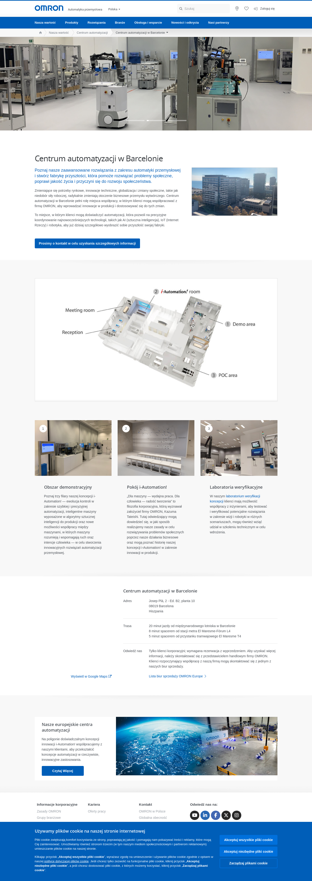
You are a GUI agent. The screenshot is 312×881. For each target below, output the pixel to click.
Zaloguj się (267, 8)
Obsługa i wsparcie (148, 22)
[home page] (39, 33)
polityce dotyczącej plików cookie (66, 861)
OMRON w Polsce (152, 811)
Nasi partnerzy (218, 22)
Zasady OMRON (49, 811)
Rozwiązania (96, 22)
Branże (120, 22)
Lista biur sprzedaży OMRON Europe (179, 676)
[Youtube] (194, 815)
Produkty (71, 22)
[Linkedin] (205, 815)
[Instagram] (236, 815)
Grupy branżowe (49, 818)
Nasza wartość (45, 22)
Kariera (94, 804)
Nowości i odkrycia (185, 22)
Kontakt (145, 804)
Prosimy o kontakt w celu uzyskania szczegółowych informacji (87, 243)
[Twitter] (226, 815)
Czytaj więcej (62, 771)
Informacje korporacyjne (57, 804)
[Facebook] (215, 815)
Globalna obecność (153, 818)
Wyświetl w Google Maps (89, 676)
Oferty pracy (97, 811)
